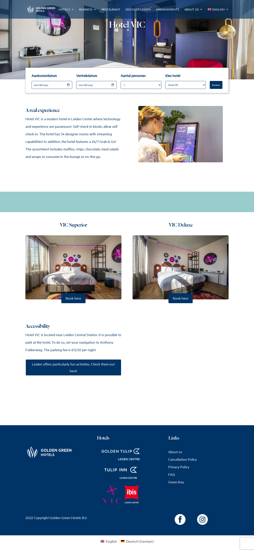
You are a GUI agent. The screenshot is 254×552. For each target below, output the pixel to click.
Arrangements (167, 9)
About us (191, 9)
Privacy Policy (178, 466)
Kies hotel (172, 75)
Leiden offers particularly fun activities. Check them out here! (73, 367)
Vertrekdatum (86, 75)
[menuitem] (218, 13)
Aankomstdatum (44, 75)
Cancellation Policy (182, 459)
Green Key (176, 482)
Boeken (216, 85)
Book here (73, 298)
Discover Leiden (138, 9)
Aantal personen (133, 75)
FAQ (171, 474)
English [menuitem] (111, 541)
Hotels (64, 9)
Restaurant (111, 9)
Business (85, 9)
